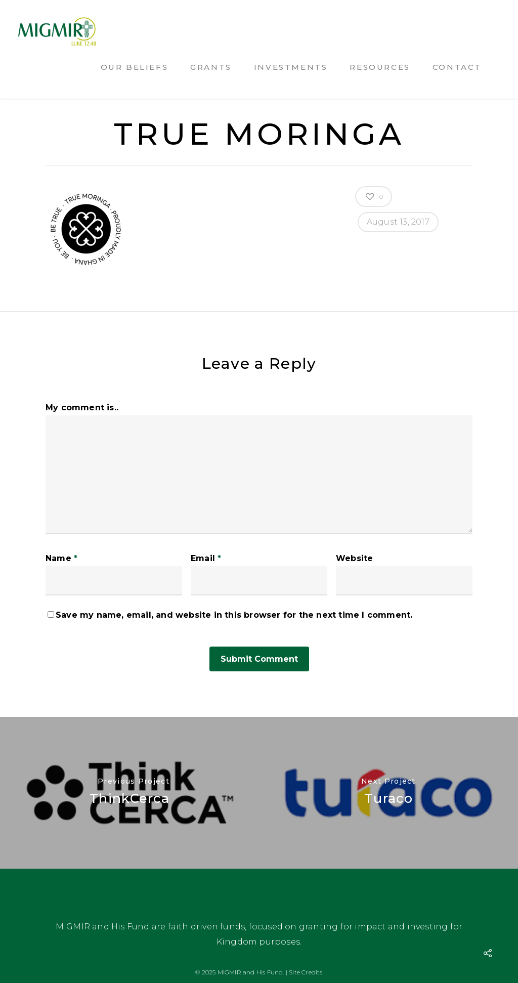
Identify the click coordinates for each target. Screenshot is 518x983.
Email (206, 558)
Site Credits (305, 972)
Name (61, 558)
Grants (211, 67)
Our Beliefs (134, 67)
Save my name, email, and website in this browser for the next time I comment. (234, 615)
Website (354, 558)
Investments (291, 67)
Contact (457, 67)
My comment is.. (82, 407)
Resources (380, 67)
